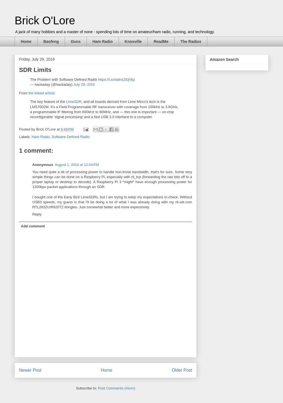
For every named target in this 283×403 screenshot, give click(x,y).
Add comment (33, 226)
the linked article (41, 93)
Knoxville (133, 41)
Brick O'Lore (45, 20)
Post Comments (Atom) (116, 388)
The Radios (190, 41)
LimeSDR (74, 102)
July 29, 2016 (84, 84)
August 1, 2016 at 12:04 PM (77, 165)
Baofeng (51, 41)
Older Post (182, 370)
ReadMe (161, 41)
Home (26, 41)
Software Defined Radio (71, 137)
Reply (36, 214)
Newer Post (30, 370)
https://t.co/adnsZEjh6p (116, 79)
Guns (76, 41)
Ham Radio (103, 41)
